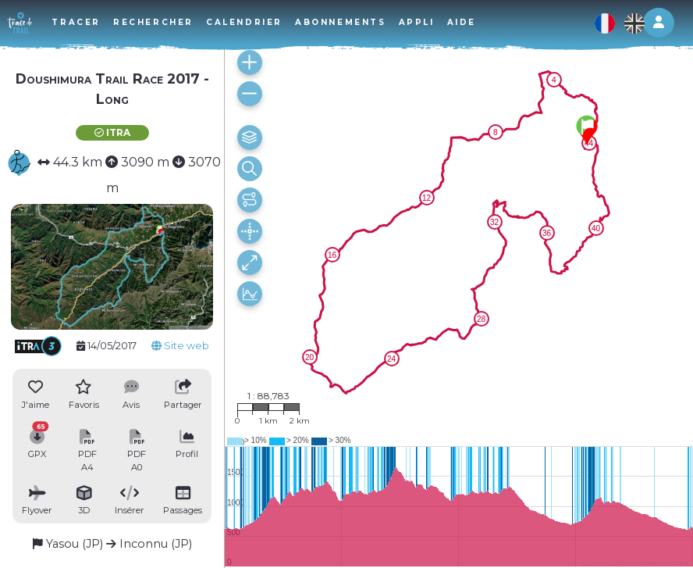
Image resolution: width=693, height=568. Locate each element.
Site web (180, 346)
